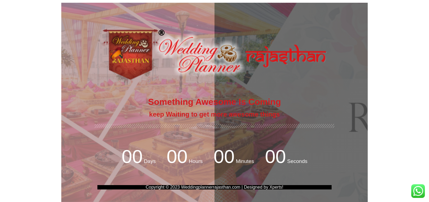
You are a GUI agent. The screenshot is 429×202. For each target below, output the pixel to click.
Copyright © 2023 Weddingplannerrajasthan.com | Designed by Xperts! (214, 187)
